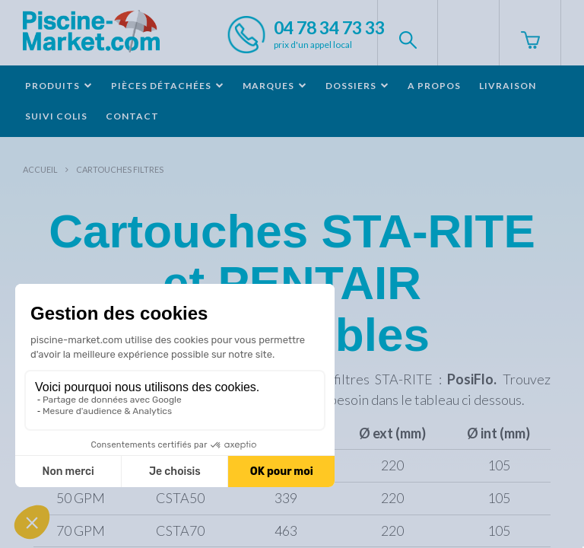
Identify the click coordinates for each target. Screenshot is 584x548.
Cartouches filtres (119, 169)
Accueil (40, 169)
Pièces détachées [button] (167, 85)
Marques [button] (275, 85)
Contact (132, 116)
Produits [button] (59, 85)
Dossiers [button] (357, 85)
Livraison (507, 85)
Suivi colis (56, 116)
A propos (434, 85)
